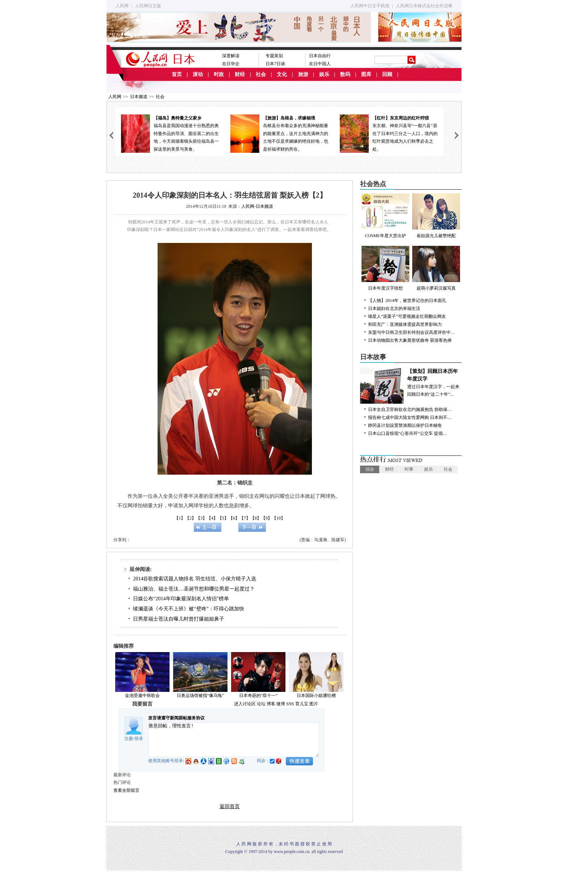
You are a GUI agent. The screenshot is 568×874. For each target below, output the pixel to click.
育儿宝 (301, 703)
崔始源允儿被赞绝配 (436, 215)
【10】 (278, 518)
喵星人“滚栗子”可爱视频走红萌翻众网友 (407, 316)
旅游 (303, 74)
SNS (290, 703)
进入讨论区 (245, 703)
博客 (271, 703)
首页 (177, 74)
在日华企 (230, 63)
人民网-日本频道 (257, 206)
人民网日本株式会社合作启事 (424, 5)
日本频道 (138, 96)
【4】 (212, 518)
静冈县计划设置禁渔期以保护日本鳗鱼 (405, 425)
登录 (138, 738)
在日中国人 (320, 63)
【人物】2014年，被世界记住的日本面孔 (407, 300)
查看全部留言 (126, 790)
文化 (282, 74)
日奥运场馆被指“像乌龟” (200, 695)
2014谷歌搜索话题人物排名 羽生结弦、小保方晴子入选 (194, 578)
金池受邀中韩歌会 (142, 695)
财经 (240, 74)
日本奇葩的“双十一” (258, 695)
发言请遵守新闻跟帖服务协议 (176, 717)
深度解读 (230, 55)
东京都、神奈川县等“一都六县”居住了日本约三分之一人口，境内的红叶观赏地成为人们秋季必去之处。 (389, 133)
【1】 (179, 518)
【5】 (223, 518)
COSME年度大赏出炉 (385, 215)
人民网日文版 (148, 5)
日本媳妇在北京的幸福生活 (394, 308)
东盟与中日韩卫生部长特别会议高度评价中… (411, 332)
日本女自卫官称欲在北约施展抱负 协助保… (410, 409)
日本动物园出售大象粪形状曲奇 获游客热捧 (410, 340)
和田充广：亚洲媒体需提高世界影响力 (405, 324)
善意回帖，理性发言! (233, 739)
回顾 (387, 74)
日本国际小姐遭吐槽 (316, 695)
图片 (313, 703)
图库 (366, 74)
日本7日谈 (275, 63)
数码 (345, 74)
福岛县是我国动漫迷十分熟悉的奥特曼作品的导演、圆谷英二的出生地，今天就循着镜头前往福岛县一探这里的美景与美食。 (170, 133)
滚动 (198, 74)
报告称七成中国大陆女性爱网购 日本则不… (410, 417)
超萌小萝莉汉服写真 (436, 268)
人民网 (122, 5)
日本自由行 (320, 55)
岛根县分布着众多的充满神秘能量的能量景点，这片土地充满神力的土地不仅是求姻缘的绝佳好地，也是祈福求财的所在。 (279, 133)
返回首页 (230, 806)
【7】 (244, 518)
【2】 (190, 518)
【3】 (201, 518)
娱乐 (324, 74)
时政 (219, 74)
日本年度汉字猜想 (385, 268)
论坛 (261, 703)
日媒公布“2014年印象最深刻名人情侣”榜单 (181, 598)
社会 (261, 74)
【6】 (234, 518)
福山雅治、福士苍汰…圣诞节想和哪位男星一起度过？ (194, 589)
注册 (128, 738)
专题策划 (274, 55)
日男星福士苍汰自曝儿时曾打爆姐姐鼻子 (178, 619)
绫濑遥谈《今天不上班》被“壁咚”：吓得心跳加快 (188, 609)
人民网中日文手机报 (369, 5)
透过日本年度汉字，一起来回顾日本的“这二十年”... (411, 382)
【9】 (266, 518)
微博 (280, 703)
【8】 (255, 518)
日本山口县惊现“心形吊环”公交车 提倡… (407, 433)
